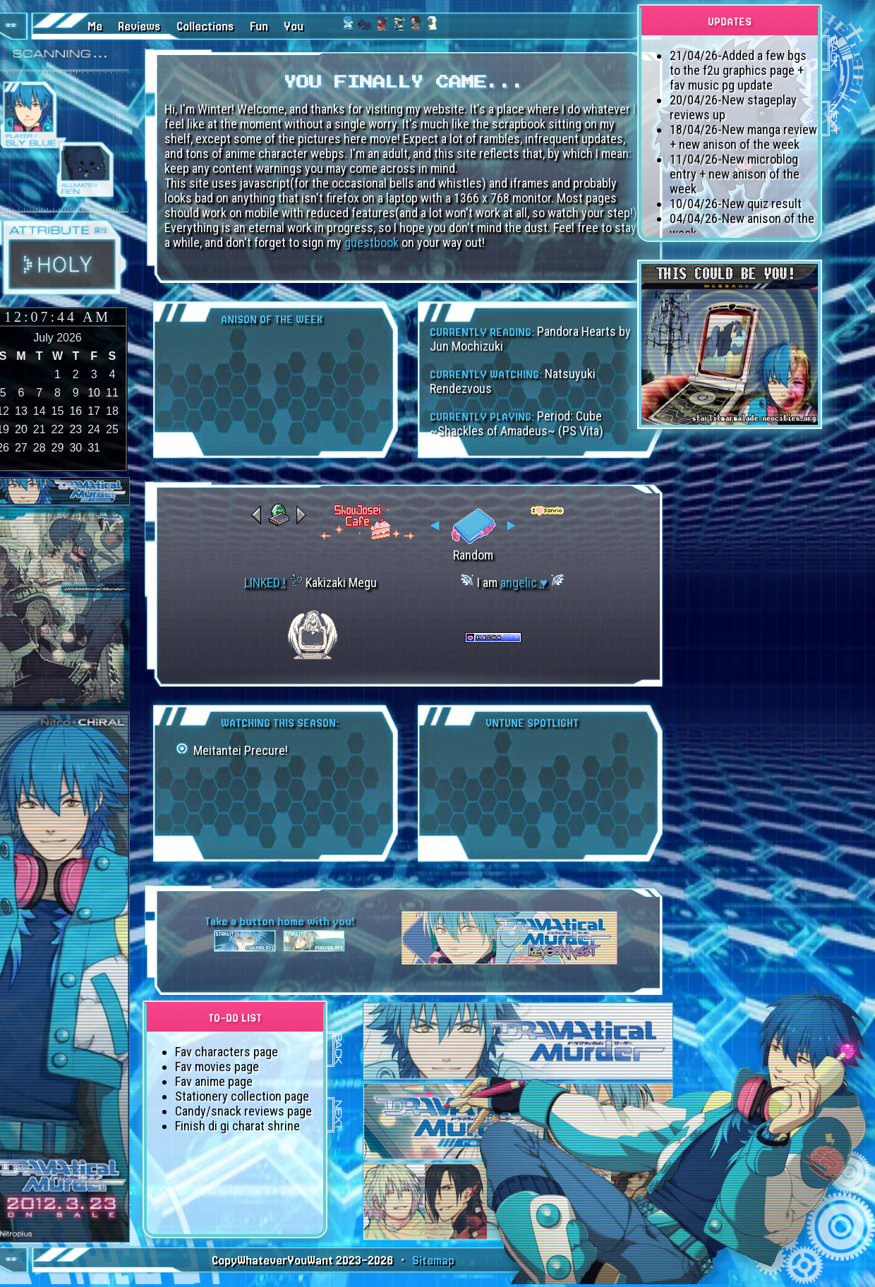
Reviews (139, 26)
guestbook (371, 242)
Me (95, 26)
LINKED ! (265, 582)
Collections (205, 26)
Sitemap (433, 1260)
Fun (259, 26)
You (293, 26)
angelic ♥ (524, 582)
